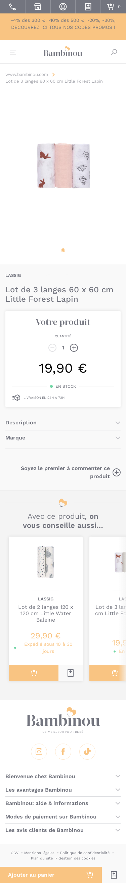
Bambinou (63, 51)
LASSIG (13, 275)
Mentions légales (39, 853)
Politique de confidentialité (85, 853)
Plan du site (42, 858)
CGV (14, 853)
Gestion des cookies (76, 858)
